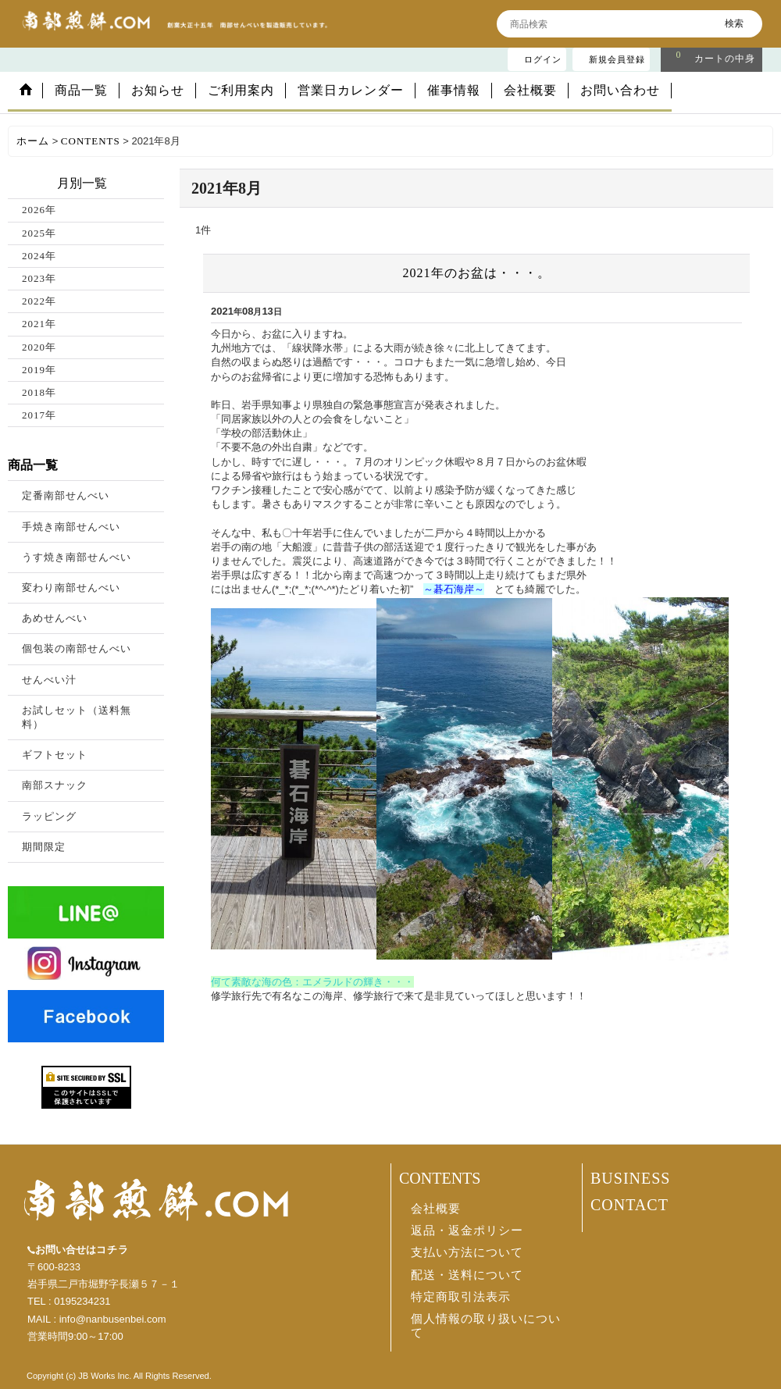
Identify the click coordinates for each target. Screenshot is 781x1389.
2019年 (39, 370)
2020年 (39, 347)
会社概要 (436, 1208)
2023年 (39, 278)
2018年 (39, 392)
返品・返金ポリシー (467, 1230)
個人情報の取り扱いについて (486, 1325)
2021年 (39, 323)
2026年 (39, 209)
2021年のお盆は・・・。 (477, 273)
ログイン (543, 59)
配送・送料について (467, 1275)
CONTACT (629, 1204)
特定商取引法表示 (461, 1297)
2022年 (39, 301)
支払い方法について (467, 1252)
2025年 (39, 233)
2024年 (39, 256)
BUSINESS (630, 1178)
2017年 (39, 415)
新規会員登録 (617, 59)
